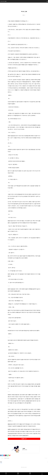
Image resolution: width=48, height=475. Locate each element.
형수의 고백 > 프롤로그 (3, 1)
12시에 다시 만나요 (6, 458)
